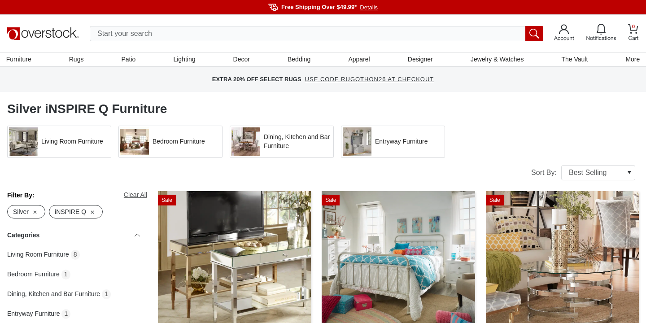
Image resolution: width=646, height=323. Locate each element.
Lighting (185, 59)
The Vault (574, 59)
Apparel (359, 59)
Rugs (77, 59)
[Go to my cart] (633, 33)
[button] (59, 143)
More (631, 59)
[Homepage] (43, 33)
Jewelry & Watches (496, 59)
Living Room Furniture (38, 255)
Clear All (135, 195)
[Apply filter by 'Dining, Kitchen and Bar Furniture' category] (282, 143)
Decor (241, 59)
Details (369, 7)
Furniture (19, 59)
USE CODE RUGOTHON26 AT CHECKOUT (369, 80)
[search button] (534, 33)
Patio (129, 59)
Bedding (299, 59)
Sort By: (583, 173)
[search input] (316, 33)
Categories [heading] (73, 236)
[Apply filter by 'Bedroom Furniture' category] (170, 143)
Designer (419, 59)
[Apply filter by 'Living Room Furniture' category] (59, 143)
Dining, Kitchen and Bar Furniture (53, 295)
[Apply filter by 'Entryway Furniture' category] (393, 143)
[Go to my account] (564, 33)
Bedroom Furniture (33, 275)
